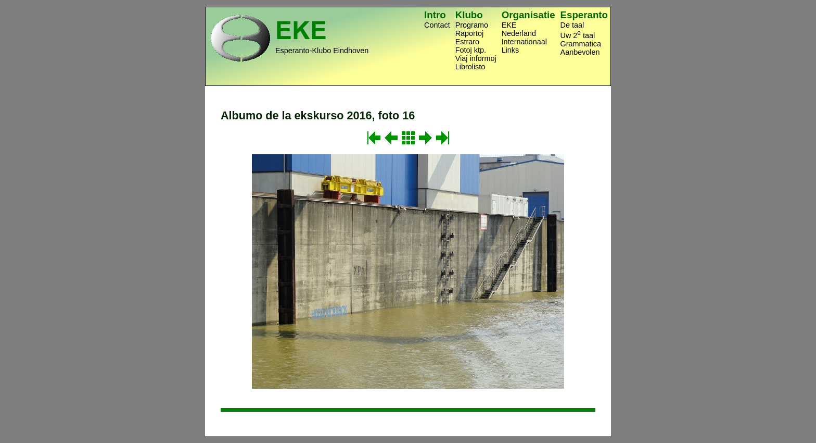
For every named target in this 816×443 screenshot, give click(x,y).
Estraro (467, 42)
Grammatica (580, 44)
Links (510, 50)
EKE (509, 25)
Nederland (519, 33)
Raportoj (469, 33)
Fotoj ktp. (470, 50)
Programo (471, 25)
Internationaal (524, 42)
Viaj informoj (475, 58)
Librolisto (470, 67)
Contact (437, 25)
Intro (435, 14)
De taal (572, 25)
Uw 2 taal (577, 34)
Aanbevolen (580, 52)
